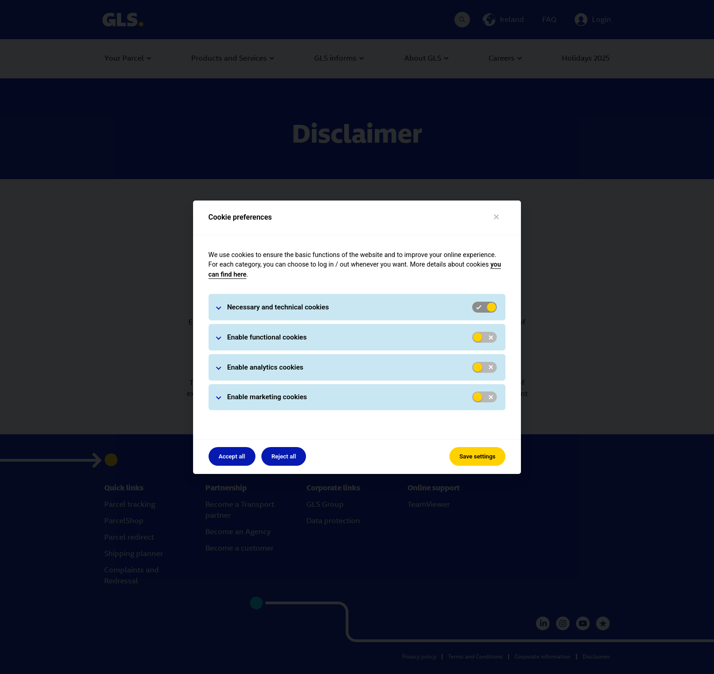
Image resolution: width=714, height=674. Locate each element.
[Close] (496, 217)
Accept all (232, 456)
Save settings (477, 456)
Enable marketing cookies (267, 397)
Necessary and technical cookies (278, 307)
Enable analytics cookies (265, 367)
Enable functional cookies (267, 337)
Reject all (283, 456)
